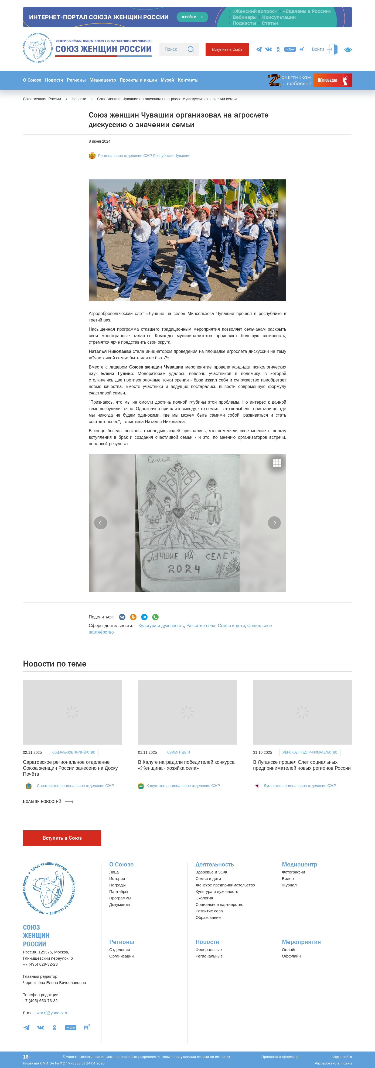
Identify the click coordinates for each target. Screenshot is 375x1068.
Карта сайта (342, 1057)
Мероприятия (301, 942)
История (117, 878)
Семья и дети (231, 625)
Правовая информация (281, 1057)
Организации (121, 956)
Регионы (76, 80)
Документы (119, 904)
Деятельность (215, 864)
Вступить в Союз (227, 49)
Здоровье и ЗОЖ (211, 872)
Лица (114, 872)
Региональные (209, 956)
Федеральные (209, 949)
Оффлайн (291, 956)
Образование (208, 917)
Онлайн (289, 949)
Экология (204, 898)
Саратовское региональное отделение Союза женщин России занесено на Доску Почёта (70, 767)
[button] (100, 522)
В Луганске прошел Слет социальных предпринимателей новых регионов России (302, 765)
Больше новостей (48, 802)
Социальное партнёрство (73, 752)
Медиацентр (103, 80)
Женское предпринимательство (309, 752)
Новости (54, 80)
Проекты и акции (138, 80)
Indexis (346, 1063)
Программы (120, 898)
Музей (167, 80)
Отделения (119, 949)
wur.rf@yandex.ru (53, 1012)
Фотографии (293, 872)
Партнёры (118, 891)
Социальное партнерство (219, 904)
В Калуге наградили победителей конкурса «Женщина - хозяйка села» (186, 765)
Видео (288, 878)
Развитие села (201, 625)
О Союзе (32, 80)
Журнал (289, 885)
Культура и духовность (161, 625)
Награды (117, 885)
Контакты (188, 80)
